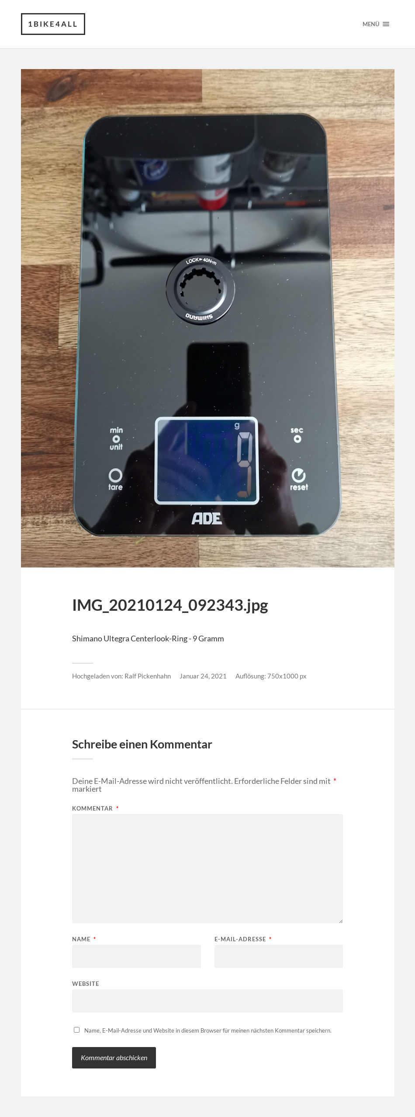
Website (85, 983)
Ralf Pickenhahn (148, 676)
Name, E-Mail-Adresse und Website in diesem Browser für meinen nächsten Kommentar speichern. (208, 1030)
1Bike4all (53, 23)
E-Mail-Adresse (243, 939)
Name (84, 939)
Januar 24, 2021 (203, 676)
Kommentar (95, 808)
